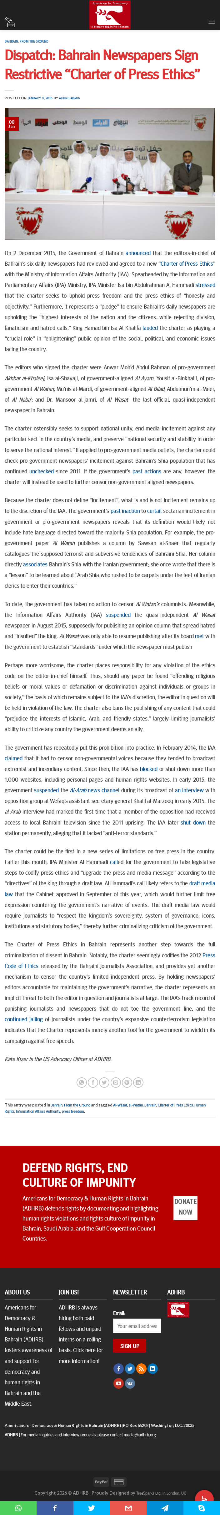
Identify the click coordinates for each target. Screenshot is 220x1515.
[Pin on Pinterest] (127, 1082)
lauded (150, 327)
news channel (95, 790)
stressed (205, 284)
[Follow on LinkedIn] (153, 1368)
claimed (13, 758)
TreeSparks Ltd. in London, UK (161, 1493)
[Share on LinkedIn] (138, 1082)
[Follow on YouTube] (118, 1383)
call (114, 861)
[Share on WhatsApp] (82, 1082)
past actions (146, 471)
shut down (193, 822)
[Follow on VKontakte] (130, 1383)
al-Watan (136, 1105)
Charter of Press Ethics (187, 263)
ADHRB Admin (69, 98)
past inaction (125, 510)
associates (35, 564)
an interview (189, 790)
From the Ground (34, 41)
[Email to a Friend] (116, 1082)
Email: (119, 1313)
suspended (118, 614)
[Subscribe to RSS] (141, 1368)
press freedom (73, 1111)
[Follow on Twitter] (130, 1368)
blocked (149, 768)
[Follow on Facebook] (118, 1368)
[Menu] (211, 21)
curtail (154, 510)
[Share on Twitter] (104, 1082)
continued (16, 1019)
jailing (36, 1019)
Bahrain (11, 41)
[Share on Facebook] (93, 1082)
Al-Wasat (120, 1105)
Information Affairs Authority (38, 1111)
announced (138, 252)
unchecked (41, 471)
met (199, 636)
